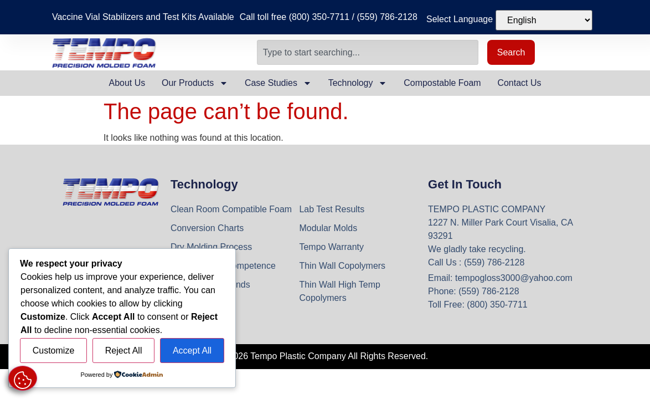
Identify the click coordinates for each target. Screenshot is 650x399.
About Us (127, 83)
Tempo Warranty (331, 247)
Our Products (194, 83)
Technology (358, 83)
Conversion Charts (207, 228)
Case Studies (278, 83)
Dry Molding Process (211, 247)
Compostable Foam (443, 83)
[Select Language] (544, 20)
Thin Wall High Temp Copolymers (339, 291)
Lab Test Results (331, 209)
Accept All (192, 350)
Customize (54, 350)
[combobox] (367, 52)
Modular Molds (328, 228)
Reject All (123, 350)
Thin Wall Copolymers (342, 265)
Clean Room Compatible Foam (231, 209)
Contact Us (519, 83)
